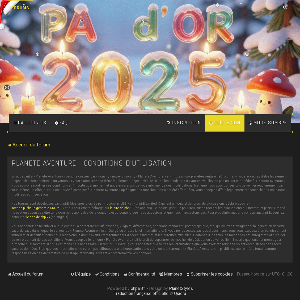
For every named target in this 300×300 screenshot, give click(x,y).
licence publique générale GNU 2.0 (36, 208)
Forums (20, 8)
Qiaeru (180, 293)
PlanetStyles (181, 288)
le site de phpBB (122, 208)
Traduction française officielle (141, 293)
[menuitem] (61, 123)
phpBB (137, 288)
